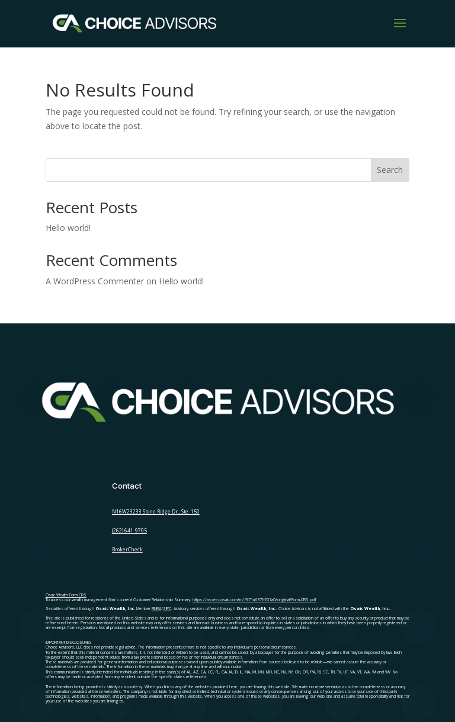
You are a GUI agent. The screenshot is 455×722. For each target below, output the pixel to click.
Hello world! (68, 227)
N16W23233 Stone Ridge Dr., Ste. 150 (156, 511)
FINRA (156, 608)
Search (390, 169)
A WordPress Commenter (95, 281)
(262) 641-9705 (129, 530)
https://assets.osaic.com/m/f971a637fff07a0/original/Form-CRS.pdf (254, 599)
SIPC (167, 608)
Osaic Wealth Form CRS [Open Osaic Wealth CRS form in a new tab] (66, 595)
